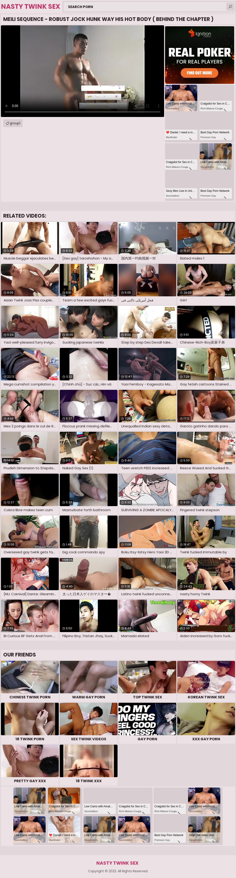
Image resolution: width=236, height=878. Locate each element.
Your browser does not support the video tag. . (82, 71)
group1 (15, 123)
